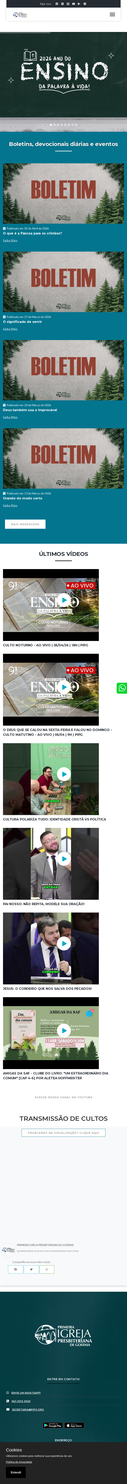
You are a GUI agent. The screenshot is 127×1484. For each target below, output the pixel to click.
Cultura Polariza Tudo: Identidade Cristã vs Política (54, 819)
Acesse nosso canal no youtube (63, 1097)
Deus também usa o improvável (30, 410)
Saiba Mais (10, 240)
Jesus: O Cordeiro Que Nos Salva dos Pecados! (47, 989)
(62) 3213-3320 (21, 1401)
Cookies (14, 1450)
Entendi (16, 1472)
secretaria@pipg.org (28, 1409)
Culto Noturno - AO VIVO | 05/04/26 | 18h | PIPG (45, 645)
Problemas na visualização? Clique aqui (63, 1132)
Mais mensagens (25, 524)
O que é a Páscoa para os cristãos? (32, 233)
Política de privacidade (19, 1461)
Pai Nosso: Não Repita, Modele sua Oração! (43, 904)
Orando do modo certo (22, 498)
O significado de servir (22, 322)
